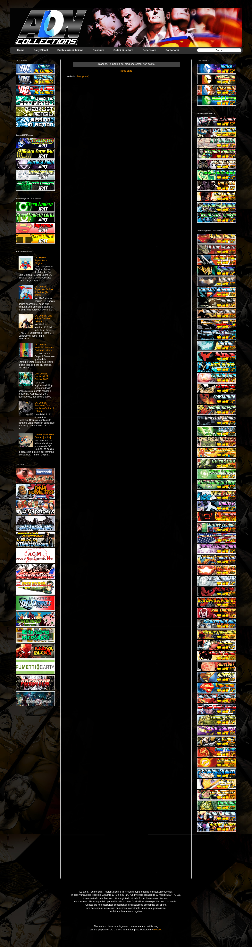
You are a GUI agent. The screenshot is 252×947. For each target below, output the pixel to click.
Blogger (157, 929)
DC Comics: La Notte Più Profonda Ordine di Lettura (44, 347)
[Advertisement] (216, 858)
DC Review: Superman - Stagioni (41, 260)
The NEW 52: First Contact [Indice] (44, 436)
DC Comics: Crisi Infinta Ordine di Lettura (43, 318)
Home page (126, 70)
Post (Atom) (83, 76)
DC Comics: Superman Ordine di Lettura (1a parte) (44, 290)
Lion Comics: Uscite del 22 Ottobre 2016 (41, 376)
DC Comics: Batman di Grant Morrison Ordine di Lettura (44, 407)
